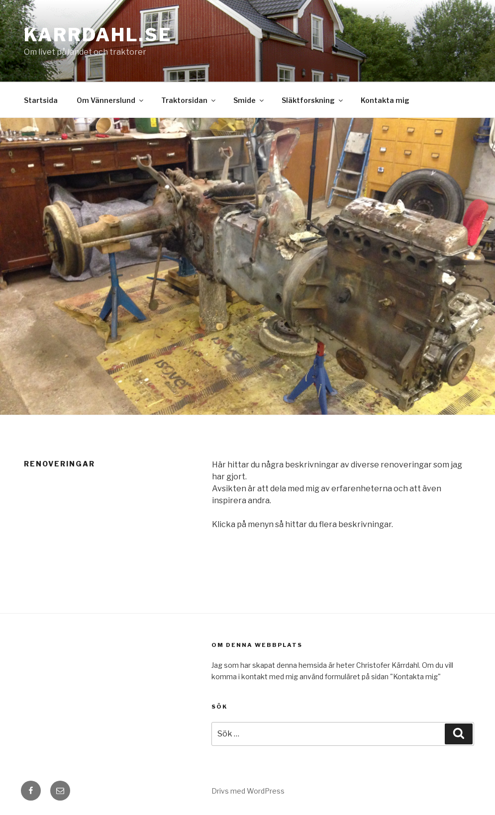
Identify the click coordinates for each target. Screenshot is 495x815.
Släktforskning (313, 100)
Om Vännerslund (111, 100)
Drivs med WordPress (248, 791)
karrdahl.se (98, 35)
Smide (249, 100)
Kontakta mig (385, 100)
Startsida (41, 100)
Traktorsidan (189, 100)
